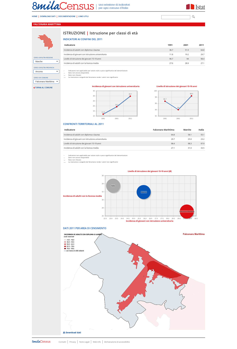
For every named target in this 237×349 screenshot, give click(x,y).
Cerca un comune (41, 78)
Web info (97, 341)
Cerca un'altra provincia (44, 67)
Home (34, 16)
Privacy (72, 341)
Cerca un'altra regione (43, 57)
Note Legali (84, 341)
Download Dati (48, 16)
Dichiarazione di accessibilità (117, 341)
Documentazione (67, 16)
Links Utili (83, 16)
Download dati (72, 332)
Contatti (62, 341)
